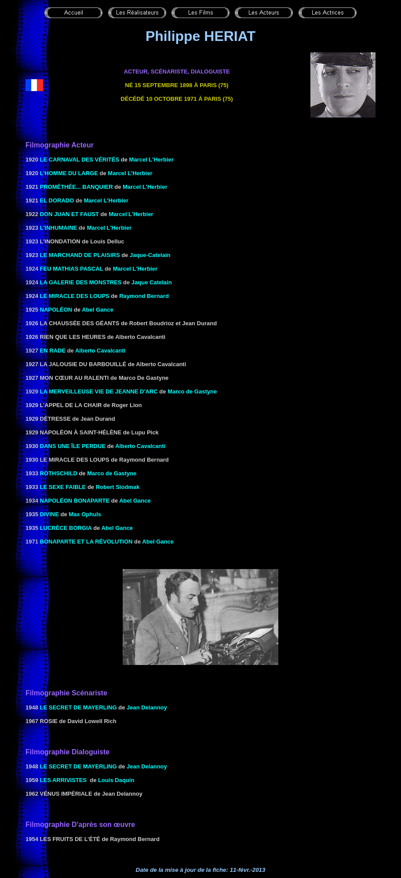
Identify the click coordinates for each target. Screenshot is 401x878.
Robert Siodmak (118, 487)
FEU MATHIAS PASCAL (71, 268)
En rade (53, 350)
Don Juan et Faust (69, 214)
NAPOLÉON (56, 309)
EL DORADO (57, 200)
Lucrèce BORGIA (66, 528)
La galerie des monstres (81, 282)
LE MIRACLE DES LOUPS (74, 296)
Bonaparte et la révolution (86, 541)
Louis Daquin (116, 780)
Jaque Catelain (151, 282)
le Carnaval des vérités (80, 159)
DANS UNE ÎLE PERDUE (73, 446)
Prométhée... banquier (76, 187)
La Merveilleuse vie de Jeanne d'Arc (99, 391)
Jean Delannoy (147, 707)
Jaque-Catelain (150, 255)
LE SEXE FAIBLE (63, 487)
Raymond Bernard (144, 296)
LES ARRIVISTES (63, 780)
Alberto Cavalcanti (100, 350)
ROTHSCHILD (58, 473)
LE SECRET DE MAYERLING (78, 707)
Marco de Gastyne (192, 391)
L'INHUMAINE (57, 227)
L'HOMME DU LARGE (69, 173)
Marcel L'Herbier (151, 159)
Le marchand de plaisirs (80, 255)
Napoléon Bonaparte (75, 500)
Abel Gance (97, 309)
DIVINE (49, 514)
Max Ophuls (85, 514)
